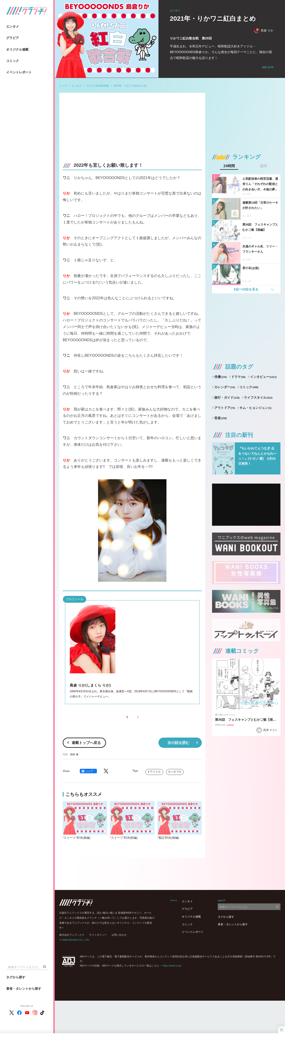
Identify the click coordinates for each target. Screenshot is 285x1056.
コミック (12, 61)
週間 (263, 166)
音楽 (220, 418)
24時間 (229, 166)
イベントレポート (19, 72)
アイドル (155, 771)
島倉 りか (264, 30)
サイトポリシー (98, 934)
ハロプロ (176, 771)
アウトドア (224, 408)
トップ (63, 85)
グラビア (12, 38)
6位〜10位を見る (246, 289)
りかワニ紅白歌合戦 (97, 85)
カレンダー (224, 387)
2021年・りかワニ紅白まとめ (130, 85)
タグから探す (15, 977)
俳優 (220, 377)
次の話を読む (178, 743)
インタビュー (263, 377)
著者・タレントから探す (23, 988)
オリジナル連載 (17, 49)
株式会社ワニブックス (71, 934)
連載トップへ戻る (86, 743)
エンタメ (12, 26)
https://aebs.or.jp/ (171, 965)
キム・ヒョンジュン (255, 408)
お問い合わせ (119, 934)
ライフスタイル (258, 397)
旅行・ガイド (227, 397)
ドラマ (238, 377)
